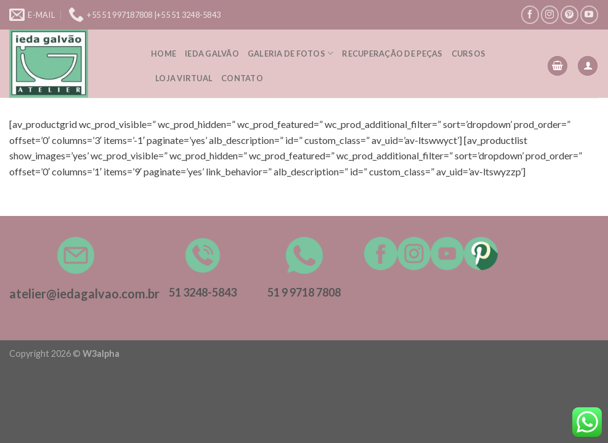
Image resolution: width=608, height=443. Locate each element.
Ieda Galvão (212, 53)
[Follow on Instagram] (550, 14)
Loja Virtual (184, 78)
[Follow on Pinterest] (569, 14)
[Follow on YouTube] (589, 14)
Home (163, 53)
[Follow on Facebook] (530, 14)
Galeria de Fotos (291, 53)
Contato (242, 78)
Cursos (469, 53)
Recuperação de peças (392, 53)
